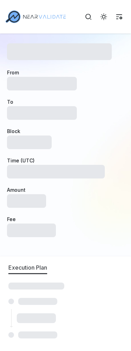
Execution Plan (27, 267)
